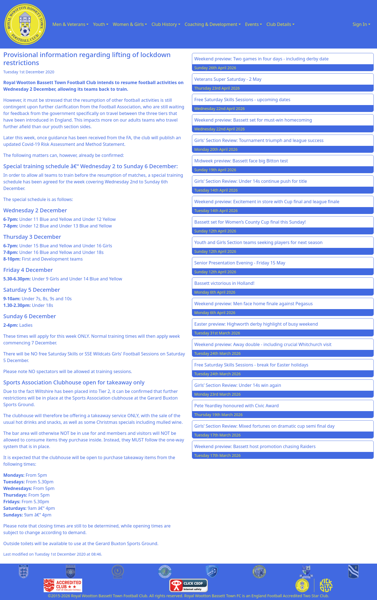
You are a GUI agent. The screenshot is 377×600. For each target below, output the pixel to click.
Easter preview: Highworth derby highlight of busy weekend (256, 324)
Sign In (360, 24)
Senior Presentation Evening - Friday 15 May (239, 263)
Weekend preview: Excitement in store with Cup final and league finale (266, 202)
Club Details (278, 24)
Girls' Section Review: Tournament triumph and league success (259, 140)
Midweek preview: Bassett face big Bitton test (241, 161)
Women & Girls (128, 24)
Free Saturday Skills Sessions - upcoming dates (242, 100)
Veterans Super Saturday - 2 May (228, 79)
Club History (164, 24)
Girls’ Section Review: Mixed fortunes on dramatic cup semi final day (264, 426)
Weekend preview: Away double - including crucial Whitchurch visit (263, 344)
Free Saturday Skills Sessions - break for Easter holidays (251, 365)
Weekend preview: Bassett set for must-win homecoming (253, 120)
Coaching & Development (211, 24)
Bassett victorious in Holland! (224, 283)
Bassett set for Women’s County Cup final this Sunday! (250, 222)
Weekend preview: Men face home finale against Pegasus (253, 304)
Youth (99, 24)
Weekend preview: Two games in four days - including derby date (261, 59)
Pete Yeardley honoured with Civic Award (236, 406)
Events (252, 24)
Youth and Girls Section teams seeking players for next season (258, 242)
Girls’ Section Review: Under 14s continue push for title (250, 181)
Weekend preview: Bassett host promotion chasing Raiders (255, 446)
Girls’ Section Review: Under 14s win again (237, 385)
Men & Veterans (68, 24)
